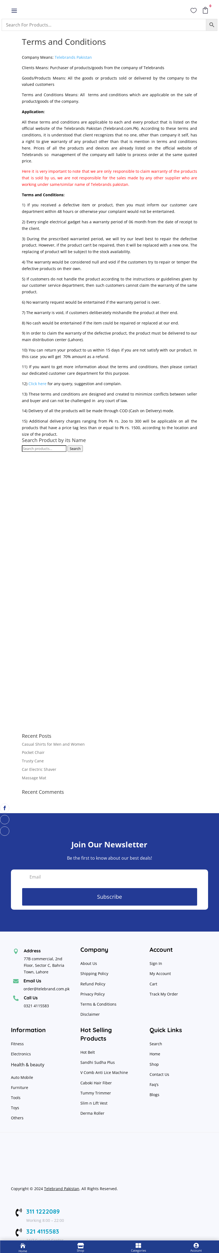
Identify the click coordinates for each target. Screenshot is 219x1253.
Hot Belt (87, 1052)
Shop (154, 1064)
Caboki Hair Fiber (96, 1082)
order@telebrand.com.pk (46, 988)
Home (155, 1053)
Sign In (156, 963)
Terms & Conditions (98, 1004)
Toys (15, 1107)
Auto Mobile (22, 1077)
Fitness (17, 1043)
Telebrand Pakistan (61, 1188)
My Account (160, 973)
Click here (37, 383)
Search (75, 448)
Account (196, 1250)
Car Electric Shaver (39, 769)
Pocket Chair (33, 752)
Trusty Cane (33, 760)
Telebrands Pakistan (73, 57)
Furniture (19, 1087)
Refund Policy (93, 983)
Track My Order (164, 994)
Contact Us (159, 1074)
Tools (16, 1097)
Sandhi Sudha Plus (97, 1062)
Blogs (154, 1094)
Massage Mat (34, 777)
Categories (138, 1250)
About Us (88, 963)
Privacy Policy (93, 994)
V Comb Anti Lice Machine (104, 1072)
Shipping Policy (94, 973)
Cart (153, 983)
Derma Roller (92, 1113)
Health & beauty (27, 1065)
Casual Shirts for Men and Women (53, 744)
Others (17, 1117)
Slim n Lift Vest (93, 1103)
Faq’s (154, 1084)
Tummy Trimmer (95, 1093)
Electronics (21, 1053)
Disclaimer (90, 1014)
